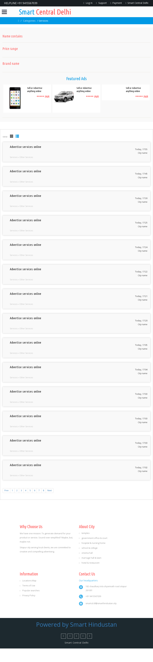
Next (51, 503)
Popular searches (29, 604)
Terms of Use (27, 599)
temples (84, 546)
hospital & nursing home (92, 556)
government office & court (93, 551)
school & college (88, 561)
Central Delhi (46, 12)
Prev (6, 503)
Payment (116, 2)
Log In (87, 2)
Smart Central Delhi (137, 2)
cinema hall (86, 566)
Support (101, 2)
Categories (29, 20)
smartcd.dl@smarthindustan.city (101, 617)
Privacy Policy (27, 609)
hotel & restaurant (89, 576)
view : (6, 136)
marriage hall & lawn (90, 571)
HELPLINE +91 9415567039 (20, 3)
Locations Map (28, 594)
